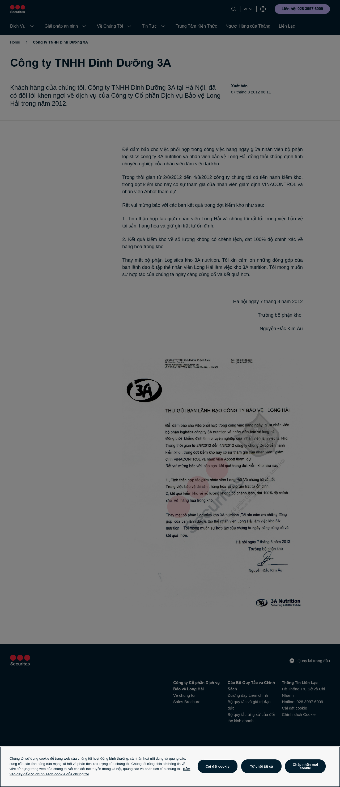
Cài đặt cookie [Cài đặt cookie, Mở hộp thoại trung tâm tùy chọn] (218, 766)
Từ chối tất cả (261, 766)
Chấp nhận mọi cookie (305, 766)
